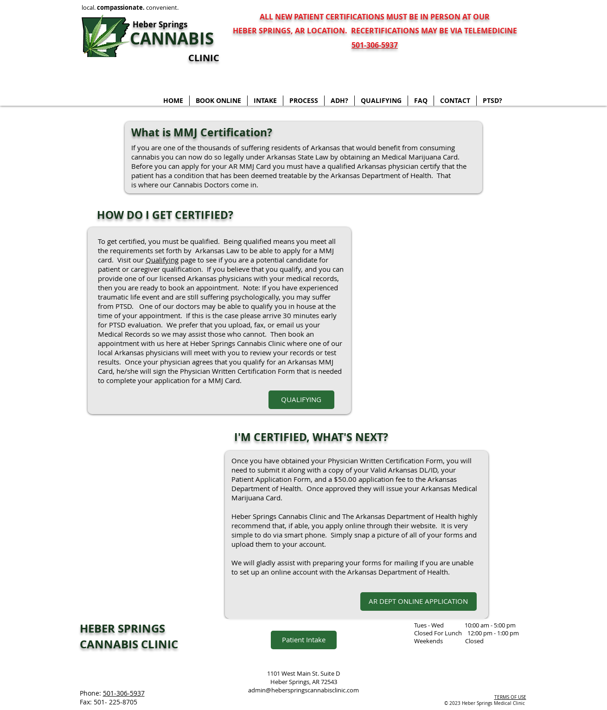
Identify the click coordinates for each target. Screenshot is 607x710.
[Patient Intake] (304, 640)
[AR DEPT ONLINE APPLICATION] (418, 601)
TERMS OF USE (510, 697)
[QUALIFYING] (301, 399)
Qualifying (162, 259)
